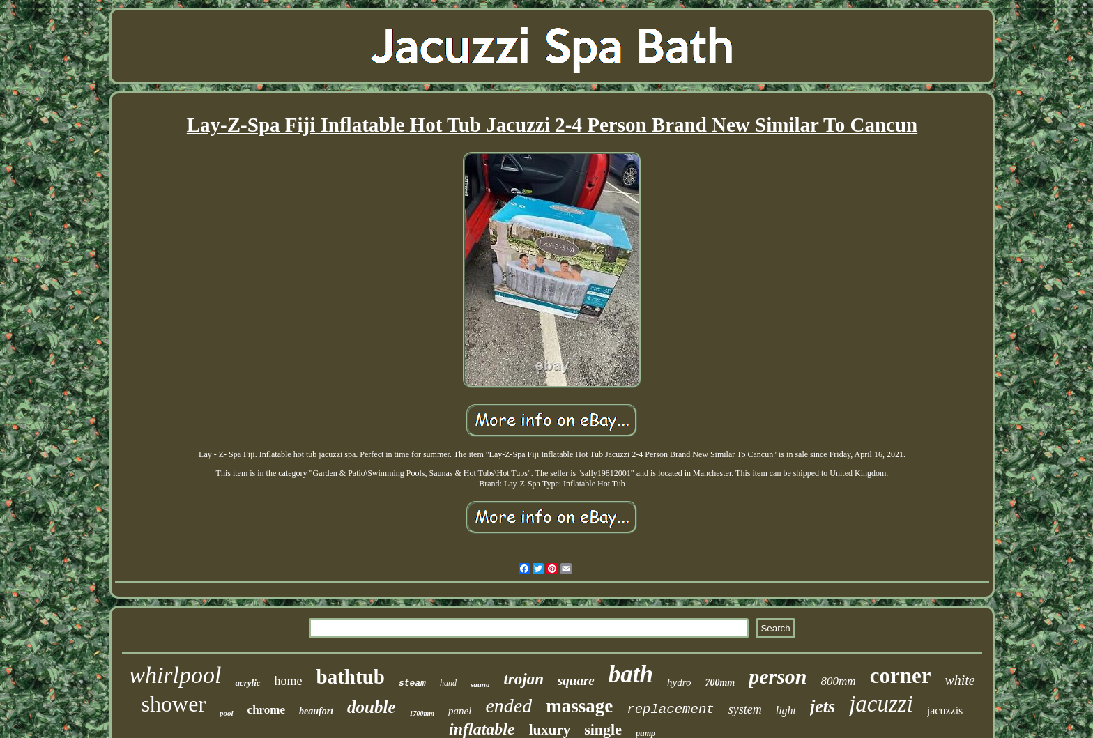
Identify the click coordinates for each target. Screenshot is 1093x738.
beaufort (316, 711)
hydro (679, 682)
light (786, 710)
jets (822, 706)
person (778, 676)
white (959, 680)
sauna (480, 684)
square (576, 680)
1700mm (422, 713)
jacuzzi (881, 703)
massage (579, 705)
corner (900, 675)
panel (459, 710)
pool (227, 713)
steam (412, 683)
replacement (670, 709)
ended (508, 705)
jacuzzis (945, 710)
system (745, 709)
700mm (720, 682)
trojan (523, 679)
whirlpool (175, 675)
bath (631, 674)
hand (448, 683)
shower (174, 703)
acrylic (247, 682)
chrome (266, 709)
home (289, 681)
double (371, 707)
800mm (838, 681)
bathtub (350, 677)
